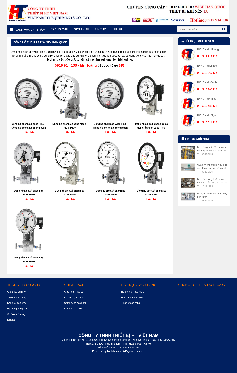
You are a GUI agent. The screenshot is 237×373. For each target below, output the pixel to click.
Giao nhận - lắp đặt (74, 291)
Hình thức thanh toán (132, 297)
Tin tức (100, 29)
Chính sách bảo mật (74, 308)
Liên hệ (117, 29)
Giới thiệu (81, 29)
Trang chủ (59, 29)
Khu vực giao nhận (74, 297)
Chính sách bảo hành (75, 303)
